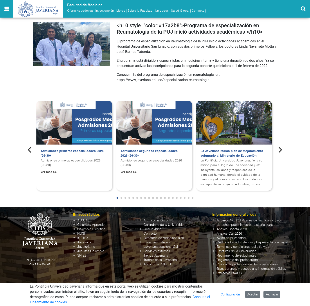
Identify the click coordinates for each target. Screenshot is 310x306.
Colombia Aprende (91, 224)
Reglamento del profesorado (237, 260)
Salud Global (180, 10)
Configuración (230, 294)
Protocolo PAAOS (229, 273)
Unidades (162, 10)
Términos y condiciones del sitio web (243, 246)
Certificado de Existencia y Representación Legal (252, 242)
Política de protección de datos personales (247, 264)
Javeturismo (86, 246)
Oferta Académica (80, 10)
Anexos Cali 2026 (229, 233)
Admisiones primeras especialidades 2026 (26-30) (72, 154)
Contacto (198, 10)
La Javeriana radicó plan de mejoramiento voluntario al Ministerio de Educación (231, 154)
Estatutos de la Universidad (236, 251)
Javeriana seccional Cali (161, 246)
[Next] (280, 150)
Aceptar (252, 294)
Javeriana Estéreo (156, 242)
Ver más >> (49, 172)
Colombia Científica (91, 229)
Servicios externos (157, 251)
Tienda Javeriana (156, 255)
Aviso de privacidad (231, 238)
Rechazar (271, 294)
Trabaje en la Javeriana (160, 260)
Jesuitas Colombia (90, 251)
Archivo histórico (156, 220)
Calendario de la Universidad (165, 224)
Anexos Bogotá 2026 (232, 229)
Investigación (104, 10)
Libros (120, 10)
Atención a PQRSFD (158, 264)
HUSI (81, 233)
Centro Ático (152, 229)
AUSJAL (83, 220)
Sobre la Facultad (140, 10)
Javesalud (84, 242)
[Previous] (30, 150)
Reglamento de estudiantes (236, 255)
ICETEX (82, 238)
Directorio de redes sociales (164, 238)
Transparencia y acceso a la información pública (251, 268)
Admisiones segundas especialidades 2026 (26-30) (149, 154)
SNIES (82, 255)
